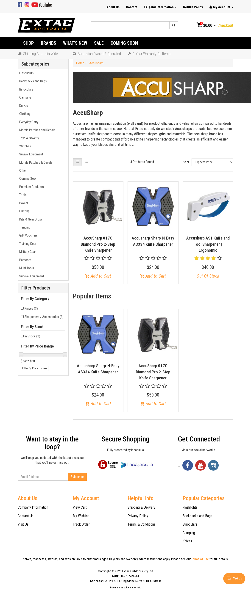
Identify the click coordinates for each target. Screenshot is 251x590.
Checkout (225, 25)
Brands (48, 43)
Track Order (81, 524)
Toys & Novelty (28, 138)
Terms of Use (200, 559)
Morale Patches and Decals (36, 130)
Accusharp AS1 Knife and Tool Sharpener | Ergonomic (208, 244)
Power (23, 203)
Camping (24, 97)
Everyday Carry (28, 122)
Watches (24, 146)
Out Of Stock (208, 276)
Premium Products (31, 187)
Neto (139, 587)
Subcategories (35, 64)
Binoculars (25, 89)
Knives (23, 106)
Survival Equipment (31, 276)
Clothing (24, 114)
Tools (22, 195)
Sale (99, 43)
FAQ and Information (160, 7)
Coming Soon (124, 43)
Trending (24, 227)
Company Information (33, 507)
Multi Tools (26, 268)
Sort (186, 162)
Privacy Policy (138, 516)
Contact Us (25, 516)
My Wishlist (81, 516)
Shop (28, 43)
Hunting (24, 211)
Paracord (24, 260)
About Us (113, 7)
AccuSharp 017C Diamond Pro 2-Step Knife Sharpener (98, 244)
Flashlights (26, 73)
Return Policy (193, 7)
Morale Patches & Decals (35, 162)
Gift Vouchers (28, 235)
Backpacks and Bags (32, 81)
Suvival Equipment (30, 154)
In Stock (32, 336)
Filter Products (35, 288)
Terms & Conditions (142, 524)
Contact (131, 7)
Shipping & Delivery (141, 507)
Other (22, 170)
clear (44, 368)
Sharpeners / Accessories (44, 317)
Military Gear (27, 252)
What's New (75, 43)
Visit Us (23, 524)
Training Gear (27, 244)
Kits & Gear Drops (30, 219)
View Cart (80, 507)
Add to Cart (98, 276)
